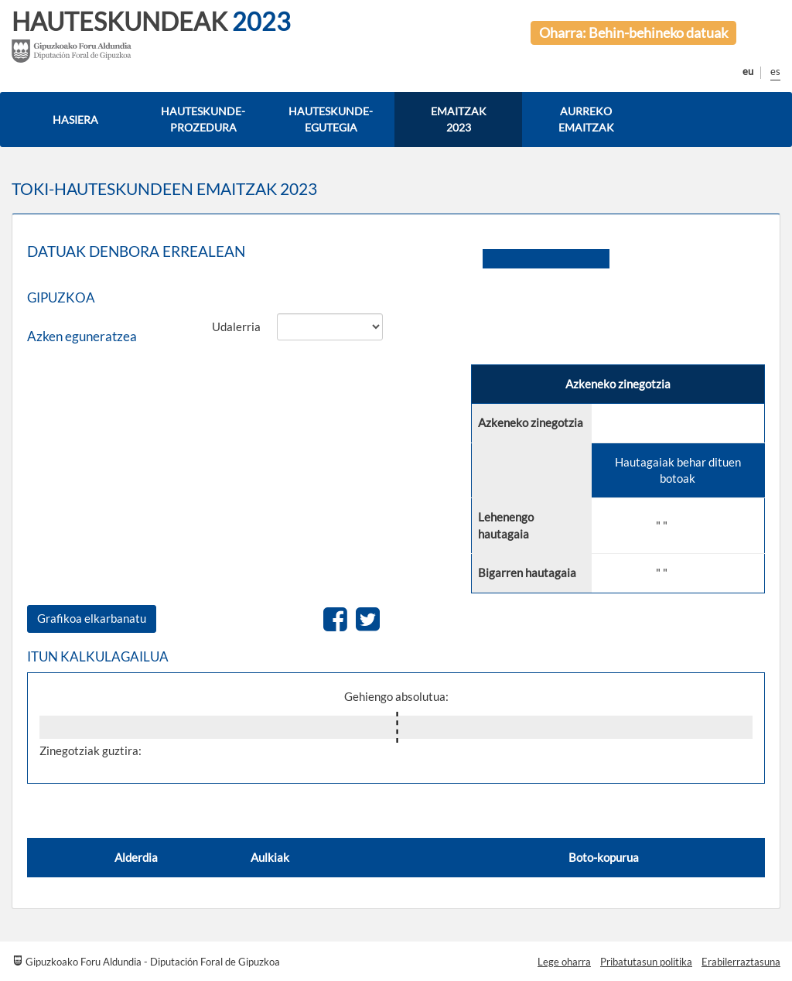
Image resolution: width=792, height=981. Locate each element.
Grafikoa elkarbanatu (91, 618)
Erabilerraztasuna (741, 961)
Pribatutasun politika (646, 961)
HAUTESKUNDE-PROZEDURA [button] (203, 119)
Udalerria (236, 326)
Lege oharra (564, 961)
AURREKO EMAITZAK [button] (586, 119)
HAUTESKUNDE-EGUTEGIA (330, 119)
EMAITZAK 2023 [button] (458, 119)
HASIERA (75, 119)
